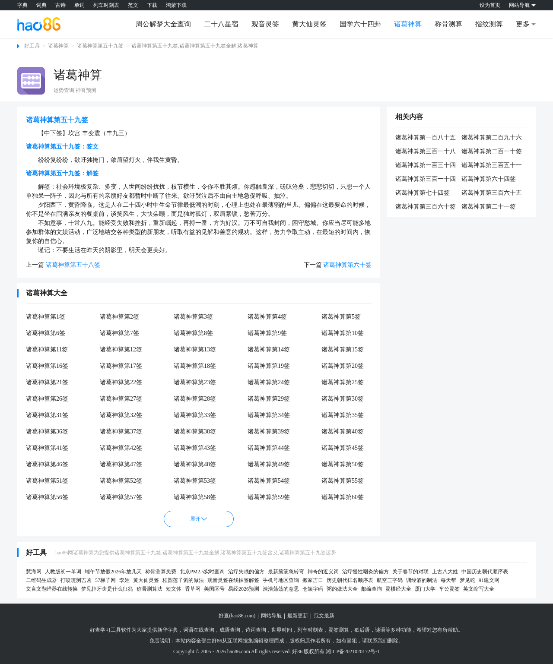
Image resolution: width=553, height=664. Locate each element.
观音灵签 (265, 24)
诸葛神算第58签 (195, 497)
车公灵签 (449, 589)
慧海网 (33, 572)
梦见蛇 (467, 580)
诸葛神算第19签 (269, 366)
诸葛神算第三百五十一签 (491, 166)
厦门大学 (425, 589)
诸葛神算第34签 (269, 415)
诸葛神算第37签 (121, 431)
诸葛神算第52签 (121, 480)
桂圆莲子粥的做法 (183, 580)
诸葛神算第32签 (121, 415)
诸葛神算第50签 (342, 464)
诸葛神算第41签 (47, 448)
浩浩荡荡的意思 (281, 589)
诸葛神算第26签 (47, 398)
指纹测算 (489, 24)
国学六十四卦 (360, 24)
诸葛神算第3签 (193, 316)
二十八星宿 (221, 24)
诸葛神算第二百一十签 (491, 151)
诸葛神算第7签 (119, 333)
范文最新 (324, 616)
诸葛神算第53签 (195, 480)
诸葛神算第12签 (121, 349)
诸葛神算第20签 (342, 366)
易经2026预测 (243, 589)
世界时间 (281, 630)
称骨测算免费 (160, 572)
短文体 (173, 589)
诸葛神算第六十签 (347, 265)
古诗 (60, 5)
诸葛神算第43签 (195, 448)
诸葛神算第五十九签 (100, 46)
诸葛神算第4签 (267, 316)
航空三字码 (390, 580)
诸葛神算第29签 (269, 398)
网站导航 (271, 616)
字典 (22, 5)
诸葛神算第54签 (269, 480)
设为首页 (490, 5)
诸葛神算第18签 (195, 366)
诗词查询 (255, 630)
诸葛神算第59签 (269, 497)
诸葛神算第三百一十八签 (425, 152)
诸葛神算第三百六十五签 (491, 193)
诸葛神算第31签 (47, 415)
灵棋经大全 (398, 589)
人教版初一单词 (63, 572)
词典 (41, 5)
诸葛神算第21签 (47, 382)
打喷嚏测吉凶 (76, 580)
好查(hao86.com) (237, 616)
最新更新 (297, 616)
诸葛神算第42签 (121, 448)
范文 (133, 5)
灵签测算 (338, 630)
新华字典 (167, 630)
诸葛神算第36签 (47, 431)
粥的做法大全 (342, 589)
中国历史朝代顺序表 (484, 572)
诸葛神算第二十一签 (488, 206)
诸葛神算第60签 (342, 497)
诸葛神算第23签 (195, 382)
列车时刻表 (106, 5)
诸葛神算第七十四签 (422, 193)
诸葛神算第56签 (47, 497)
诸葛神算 (408, 24)
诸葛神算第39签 (269, 431)
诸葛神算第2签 (119, 316)
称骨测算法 (149, 589)
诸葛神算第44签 (269, 448)
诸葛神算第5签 (341, 316)
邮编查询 (371, 589)
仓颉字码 (312, 589)
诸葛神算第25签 (342, 382)
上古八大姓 (445, 572)
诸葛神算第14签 (269, 349)
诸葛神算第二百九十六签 (491, 138)
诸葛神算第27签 (121, 398)
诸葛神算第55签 (342, 480)
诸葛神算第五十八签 (73, 265)
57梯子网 (105, 580)
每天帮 (448, 580)
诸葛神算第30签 (342, 398)
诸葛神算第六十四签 (488, 179)
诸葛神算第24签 (269, 382)
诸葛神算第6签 (45, 333)
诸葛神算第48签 (195, 464)
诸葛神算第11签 (47, 349)
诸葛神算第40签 (342, 431)
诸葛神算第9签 (267, 333)
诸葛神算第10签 (342, 333)
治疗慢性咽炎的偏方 (365, 572)
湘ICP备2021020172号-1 (353, 651)
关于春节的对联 (410, 572)
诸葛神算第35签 (342, 415)
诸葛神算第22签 (121, 382)
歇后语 (362, 630)
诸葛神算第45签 (342, 448)
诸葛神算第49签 (269, 464)
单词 (79, 5)
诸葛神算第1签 (45, 316)
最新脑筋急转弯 (286, 572)
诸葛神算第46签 (47, 464)
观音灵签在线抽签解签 (233, 580)
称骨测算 (448, 24)
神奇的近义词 (323, 572)
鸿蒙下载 (176, 5)
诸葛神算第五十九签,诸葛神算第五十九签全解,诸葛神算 (194, 46)
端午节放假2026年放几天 (113, 572)
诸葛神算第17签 (121, 366)
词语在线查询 (198, 630)
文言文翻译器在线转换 (52, 589)
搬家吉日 (312, 580)
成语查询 (229, 630)
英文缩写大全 (478, 589)
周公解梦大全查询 (163, 24)
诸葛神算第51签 (47, 480)
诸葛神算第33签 (195, 415)
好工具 (32, 46)
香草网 (192, 589)
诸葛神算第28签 (195, 398)
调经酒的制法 (421, 580)
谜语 (380, 630)
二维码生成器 (41, 580)
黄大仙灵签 (309, 24)
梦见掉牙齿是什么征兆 (107, 589)
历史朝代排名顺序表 (350, 580)
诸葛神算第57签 (121, 497)
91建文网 (489, 580)
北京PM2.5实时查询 (202, 572)
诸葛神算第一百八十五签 (425, 138)
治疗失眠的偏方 (246, 572)
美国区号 (214, 589)
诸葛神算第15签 (342, 349)
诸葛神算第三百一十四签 (425, 179)
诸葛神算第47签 (121, 464)
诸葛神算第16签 (47, 366)
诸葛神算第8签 (193, 333)
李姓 (124, 580)
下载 (152, 5)
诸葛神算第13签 (195, 349)
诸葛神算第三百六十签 (425, 206)
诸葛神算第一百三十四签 (425, 166)
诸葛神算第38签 (195, 431)
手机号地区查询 (281, 580)
